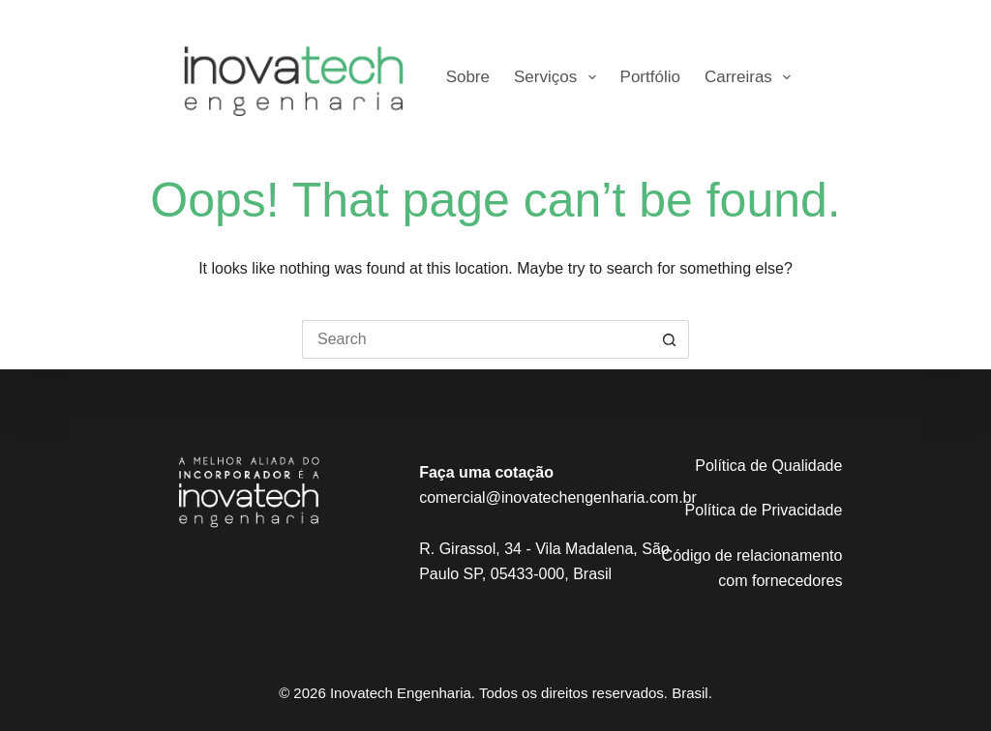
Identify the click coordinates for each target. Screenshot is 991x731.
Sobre (468, 77)
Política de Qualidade (768, 465)
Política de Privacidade (764, 510)
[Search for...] (476, 339)
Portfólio (650, 77)
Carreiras (751, 77)
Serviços (559, 77)
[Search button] (669, 339)
